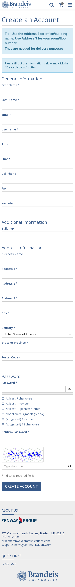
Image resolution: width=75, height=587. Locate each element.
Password (8, 383)
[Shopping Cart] (61, 5)
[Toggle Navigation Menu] (70, 5)
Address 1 (8, 269)
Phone (6, 159)
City (4, 313)
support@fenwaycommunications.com (27, 545)
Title (5, 144)
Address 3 (8, 298)
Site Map (10, 564)
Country (7, 328)
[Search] (51, 5)
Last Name (9, 100)
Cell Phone (9, 174)
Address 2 (8, 283)
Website (7, 203)
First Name (9, 85)
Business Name (12, 254)
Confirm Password (14, 432)
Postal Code (10, 357)
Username (9, 129)
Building (8, 228)
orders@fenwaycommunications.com (26, 541)
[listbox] (37, 334)
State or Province (14, 342)
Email (5, 114)
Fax (4, 188)
